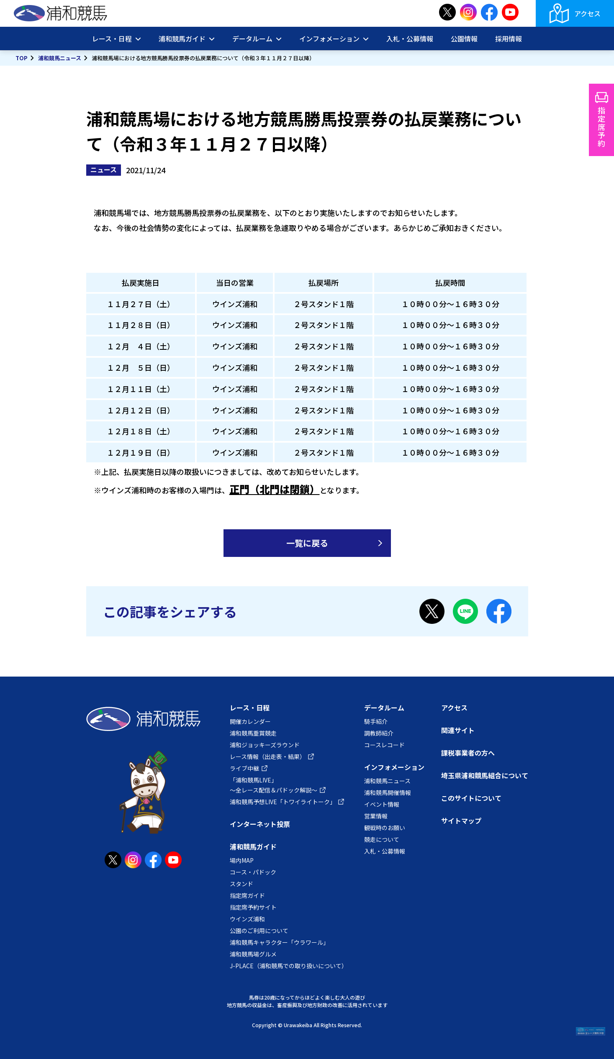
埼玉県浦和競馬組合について (484, 775)
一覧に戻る (307, 543)
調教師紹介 (378, 733)
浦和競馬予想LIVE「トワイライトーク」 (283, 801)
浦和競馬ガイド (182, 38)
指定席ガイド (247, 895)
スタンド (241, 884)
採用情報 (508, 38)
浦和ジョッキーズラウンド (265, 745)
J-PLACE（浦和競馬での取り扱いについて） (288, 966)
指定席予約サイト (253, 907)
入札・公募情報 (409, 38)
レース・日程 (112, 38)
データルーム (252, 38)
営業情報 (376, 816)
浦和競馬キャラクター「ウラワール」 (279, 942)
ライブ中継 (244, 768)
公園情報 (464, 38)
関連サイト (458, 730)
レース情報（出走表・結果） (268, 756)
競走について (381, 839)
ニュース (103, 169)
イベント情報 (381, 804)
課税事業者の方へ (468, 753)
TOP (21, 58)
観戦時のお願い (384, 827)
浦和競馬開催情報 (387, 792)
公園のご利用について (259, 930)
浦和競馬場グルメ (253, 954)
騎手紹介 (376, 721)
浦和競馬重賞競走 (253, 733)
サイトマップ (461, 820)
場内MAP (242, 860)
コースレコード (384, 745)
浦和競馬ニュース (59, 58)
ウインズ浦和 (247, 919)
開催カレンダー (250, 721)
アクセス (587, 13)
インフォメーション (329, 38)
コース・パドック (253, 872)
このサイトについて (471, 798)
